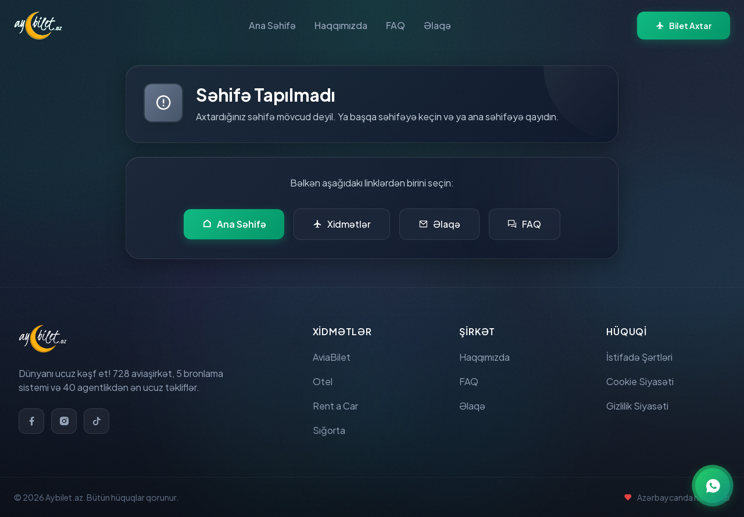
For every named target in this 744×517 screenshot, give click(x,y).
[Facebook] (31, 421)
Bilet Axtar (683, 25)
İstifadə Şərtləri (639, 357)
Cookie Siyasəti (640, 381)
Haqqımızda (340, 25)
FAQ (395, 25)
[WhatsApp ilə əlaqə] (712, 485)
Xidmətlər (342, 224)
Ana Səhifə (272, 25)
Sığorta (329, 430)
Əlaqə (437, 25)
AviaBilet (331, 357)
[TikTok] (96, 421)
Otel (322, 381)
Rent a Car (335, 406)
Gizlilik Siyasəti (637, 406)
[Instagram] (64, 421)
